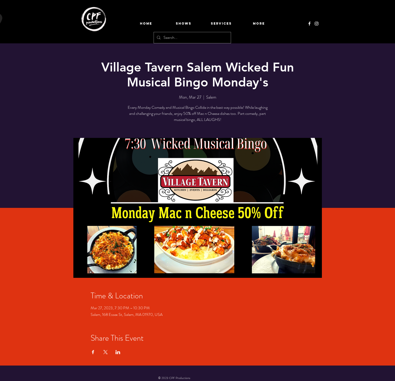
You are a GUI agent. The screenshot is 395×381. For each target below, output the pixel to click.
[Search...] (191, 37)
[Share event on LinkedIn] (118, 352)
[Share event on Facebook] (93, 352)
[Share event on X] (105, 352)
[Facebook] (309, 23)
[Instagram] (316, 23)
